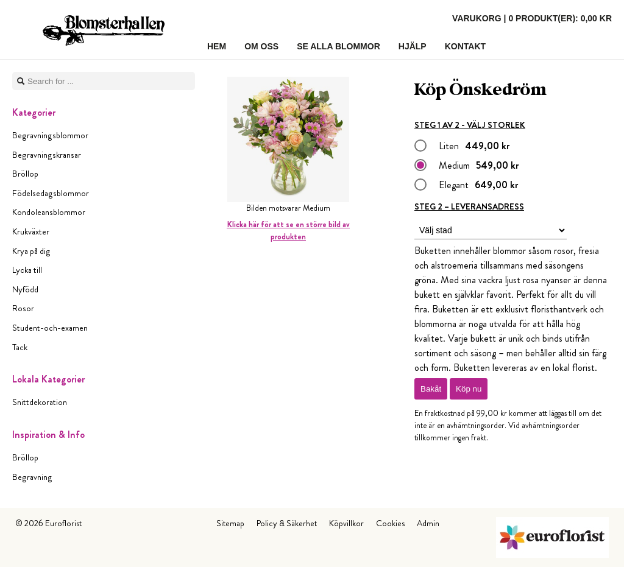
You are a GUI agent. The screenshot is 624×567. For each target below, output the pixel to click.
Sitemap (230, 523)
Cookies (390, 523)
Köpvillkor (346, 523)
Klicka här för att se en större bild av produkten (288, 230)
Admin (428, 523)
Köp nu (468, 388)
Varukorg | (532, 18)
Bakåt (430, 388)
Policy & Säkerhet (287, 523)
